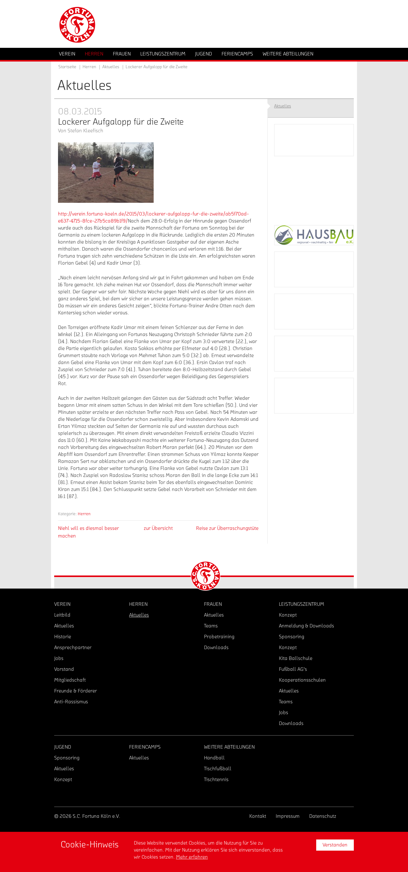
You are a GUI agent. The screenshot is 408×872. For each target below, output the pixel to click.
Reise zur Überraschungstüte (227, 528)
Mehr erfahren (192, 857)
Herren (84, 514)
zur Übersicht (158, 528)
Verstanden (335, 844)
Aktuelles (110, 67)
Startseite (67, 67)
